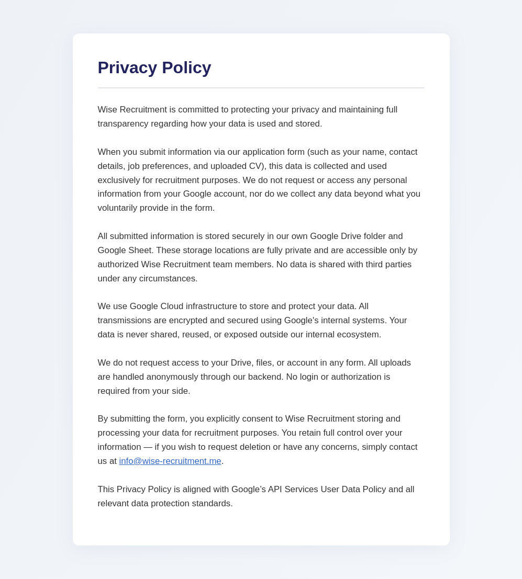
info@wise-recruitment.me (170, 461)
